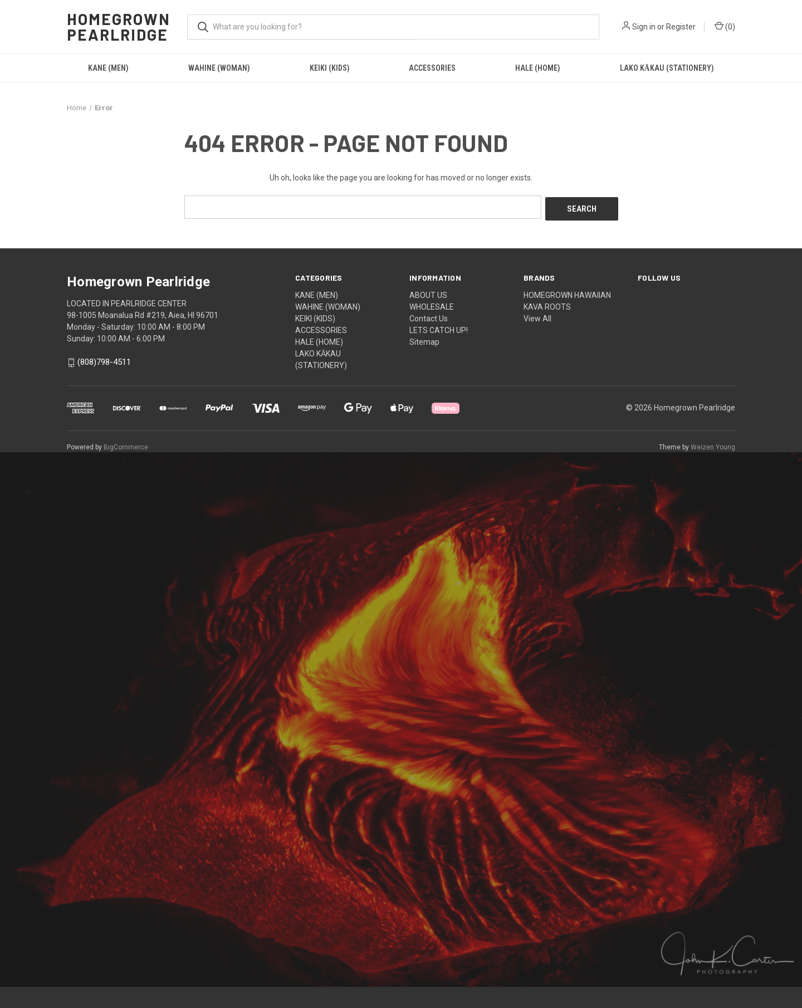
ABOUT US (428, 292)
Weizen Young (713, 445)
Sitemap (424, 339)
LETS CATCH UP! (438, 328)
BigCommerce (126, 445)
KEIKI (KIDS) (330, 67)
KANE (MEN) (108, 67)
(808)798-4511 (104, 360)
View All (537, 316)
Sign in (644, 26)
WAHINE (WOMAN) (219, 67)
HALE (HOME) (537, 67)
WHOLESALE (431, 304)
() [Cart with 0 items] (725, 26)
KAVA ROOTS (547, 304)
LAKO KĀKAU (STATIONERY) (667, 67)
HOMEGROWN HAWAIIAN (567, 292)
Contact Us (428, 316)
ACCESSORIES (432, 67)
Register (681, 26)
